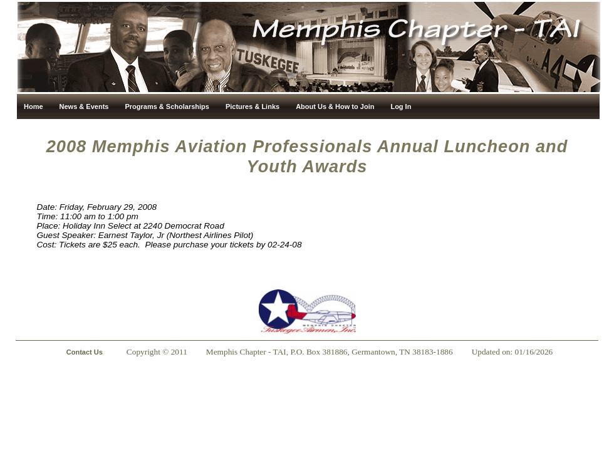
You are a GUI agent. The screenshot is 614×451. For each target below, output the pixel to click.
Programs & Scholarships (167, 106)
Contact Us (84, 352)
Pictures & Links (252, 106)
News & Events (84, 106)
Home (33, 106)
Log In (400, 106)
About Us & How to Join (335, 106)
